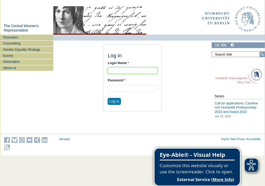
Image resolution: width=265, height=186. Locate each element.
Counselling (11, 43)
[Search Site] (238, 54)
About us (9, 68)
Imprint (225, 139)
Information (11, 62)
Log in (114, 101)
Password (117, 80)
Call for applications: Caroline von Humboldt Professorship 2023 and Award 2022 (236, 107)
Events (8, 56)
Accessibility (253, 139)
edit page (64, 139)
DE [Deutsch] (217, 45)
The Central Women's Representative (21, 28)
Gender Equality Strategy (21, 49)
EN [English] (223, 45)
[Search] (262, 54)
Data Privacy (237, 139)
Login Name (118, 63)
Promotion (10, 37)
